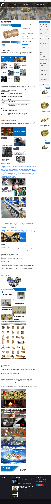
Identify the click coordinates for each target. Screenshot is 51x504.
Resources (28, 4)
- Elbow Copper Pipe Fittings (44, 49)
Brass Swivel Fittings (4, 487)
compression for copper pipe (8, 55)
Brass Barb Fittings (4, 491)
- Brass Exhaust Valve (44, 67)
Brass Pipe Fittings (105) (44, 29)
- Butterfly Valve (43, 74)
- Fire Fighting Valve (44, 76)
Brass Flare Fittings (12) (44, 36)
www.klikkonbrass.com (9, 502)
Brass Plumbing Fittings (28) (44, 33)
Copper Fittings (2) (43, 46)
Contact (39, 477)
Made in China (15, 502)
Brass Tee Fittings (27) (44, 41)
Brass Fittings (3, 479)
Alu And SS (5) (42, 56)
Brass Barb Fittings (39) (44, 43)
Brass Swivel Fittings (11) (44, 38)
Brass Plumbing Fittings (5, 483)
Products (23, 4)
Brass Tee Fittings (4, 489)
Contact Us (42, 4)
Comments (34, 4)
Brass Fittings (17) (43, 24)
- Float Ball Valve (44, 79)
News (38, 4)
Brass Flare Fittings (4, 485)
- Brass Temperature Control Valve (44, 71)
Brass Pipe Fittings (4, 481)
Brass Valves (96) (43, 63)
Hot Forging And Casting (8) (44, 60)
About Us (18, 4)
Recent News (16, 477)
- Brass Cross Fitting (44, 26)
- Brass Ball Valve (44, 65)
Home (15, 4)
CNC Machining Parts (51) (44, 53)
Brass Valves (3, 493)
